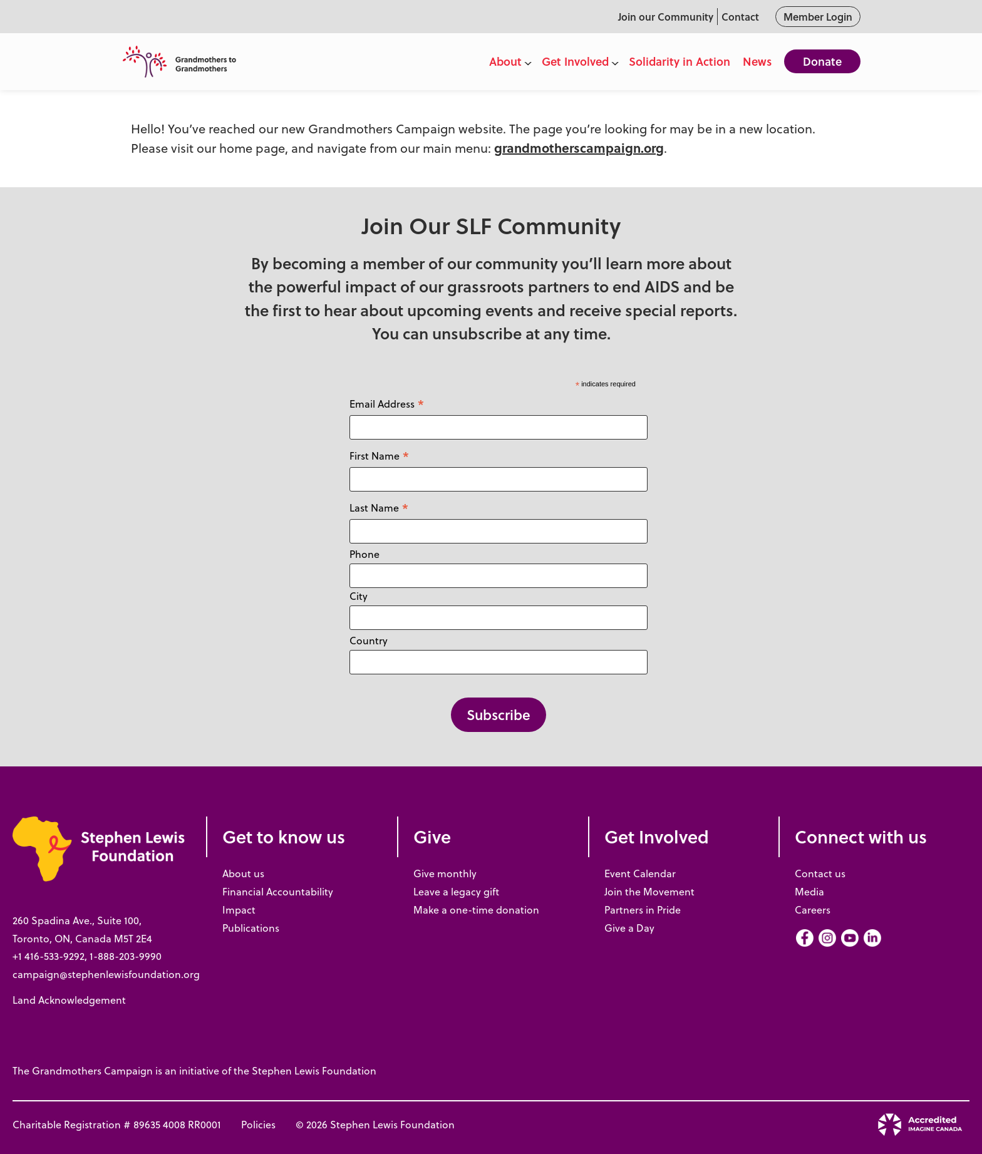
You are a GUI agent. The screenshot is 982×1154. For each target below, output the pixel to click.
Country (368, 640)
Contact (740, 16)
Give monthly (445, 873)
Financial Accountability (277, 892)
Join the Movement (649, 892)
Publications (250, 928)
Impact (239, 910)
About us (243, 873)
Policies (258, 1124)
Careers (812, 910)
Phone (364, 554)
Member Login (817, 16)
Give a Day (629, 928)
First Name (379, 455)
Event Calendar (640, 873)
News (757, 61)
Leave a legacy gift (456, 892)
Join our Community (665, 16)
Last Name (379, 507)
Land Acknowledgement (69, 1000)
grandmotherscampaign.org (579, 147)
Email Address (387, 403)
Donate (822, 61)
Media (809, 892)
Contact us (820, 873)
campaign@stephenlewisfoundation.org (106, 974)
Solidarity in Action (679, 61)
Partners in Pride (642, 910)
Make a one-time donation (476, 910)
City (358, 596)
